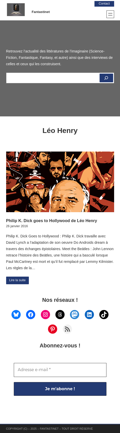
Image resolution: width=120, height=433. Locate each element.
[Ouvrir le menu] (110, 14)
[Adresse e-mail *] (60, 370)
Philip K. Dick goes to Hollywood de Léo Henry (51, 220)
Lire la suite (17, 280)
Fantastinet (41, 12)
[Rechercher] (106, 78)
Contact (104, 3)
